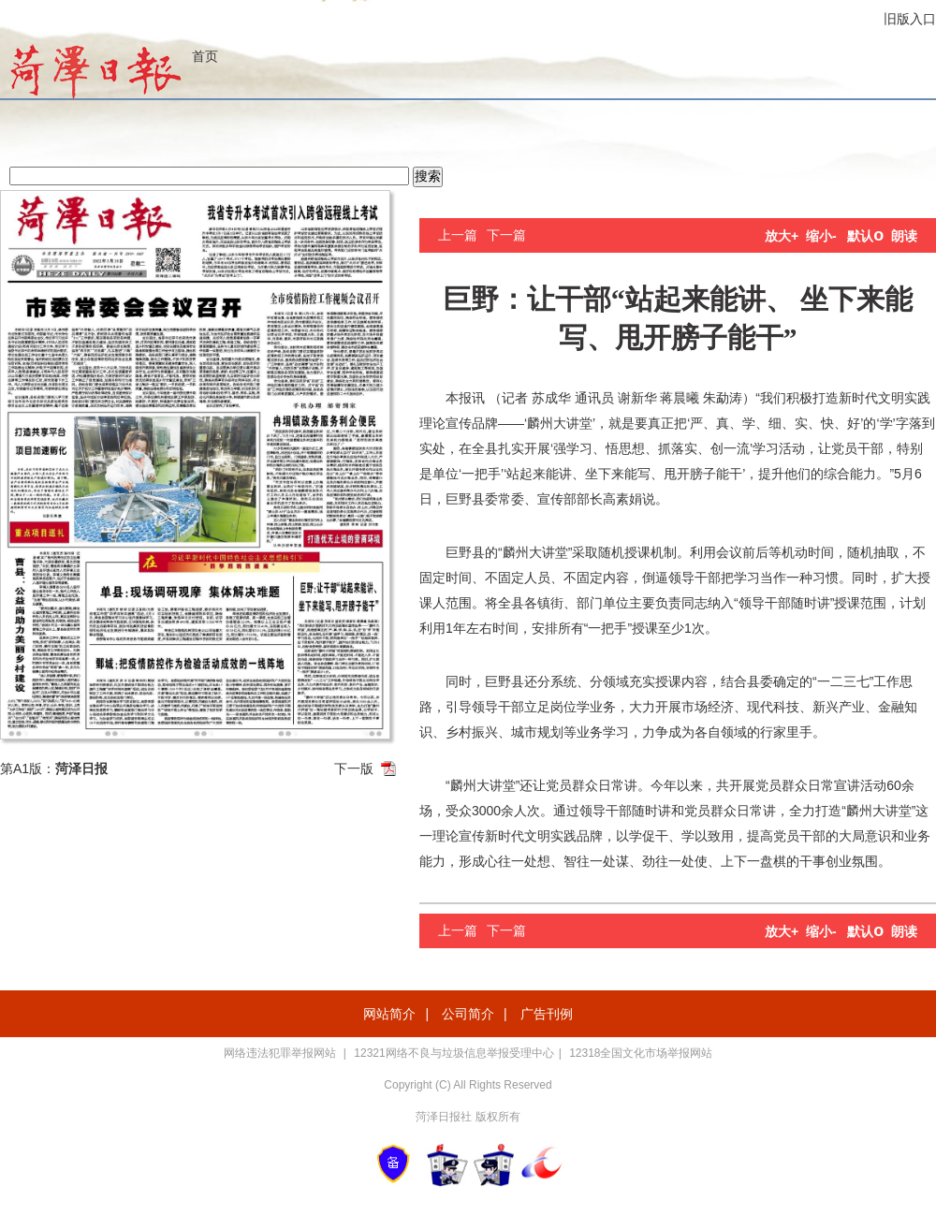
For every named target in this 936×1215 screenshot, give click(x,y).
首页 (205, 56)
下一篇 (506, 234)
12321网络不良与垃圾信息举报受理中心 (453, 1053)
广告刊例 (546, 1013)
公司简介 (468, 1013)
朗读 (904, 235)
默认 (865, 235)
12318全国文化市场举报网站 (640, 1053)
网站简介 (389, 1013)
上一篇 (457, 234)
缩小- (821, 235)
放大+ (781, 235)
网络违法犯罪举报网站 (281, 1053)
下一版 (353, 768)
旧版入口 (910, 18)
